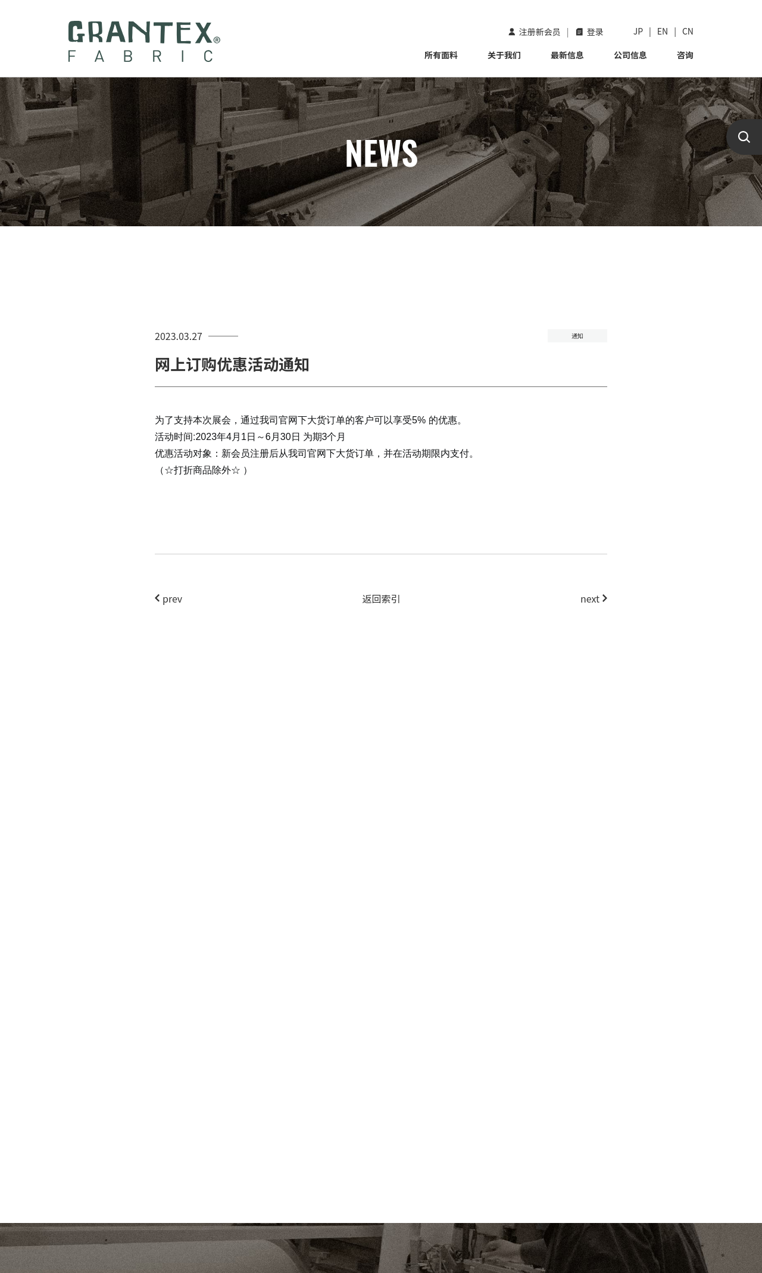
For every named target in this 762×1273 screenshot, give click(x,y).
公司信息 (630, 55)
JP (638, 31)
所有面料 (441, 55)
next (593, 598)
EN (662, 31)
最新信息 (567, 55)
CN (688, 31)
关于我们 (504, 55)
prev (168, 598)
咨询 (685, 55)
